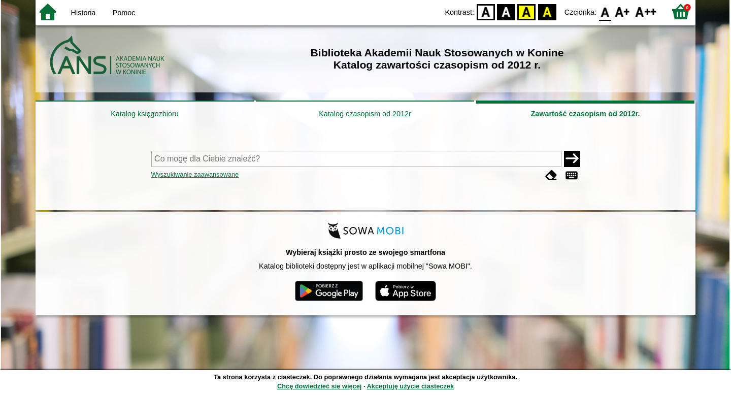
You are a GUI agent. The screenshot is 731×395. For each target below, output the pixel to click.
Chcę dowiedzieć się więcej (319, 386)
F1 (622, 11)
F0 (605, 11)
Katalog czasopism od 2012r (365, 114)
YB (526, 11)
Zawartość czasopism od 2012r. (585, 114)
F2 (646, 11)
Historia (83, 13)
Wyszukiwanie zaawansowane (195, 174)
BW (506, 11)
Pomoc (124, 13)
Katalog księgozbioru (145, 114)
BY (547, 11)
